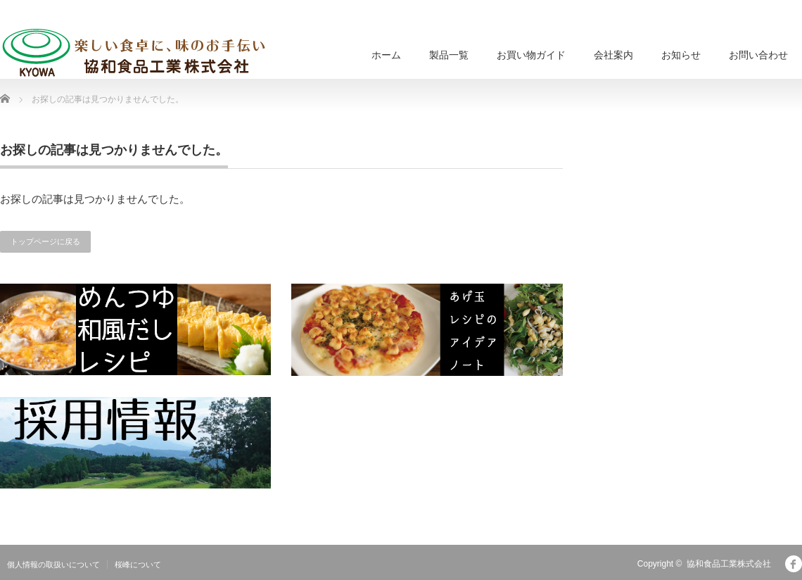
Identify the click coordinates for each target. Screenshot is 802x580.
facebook (793, 563)
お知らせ (681, 55)
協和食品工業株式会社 (729, 564)
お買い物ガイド (531, 55)
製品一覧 (449, 55)
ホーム (386, 55)
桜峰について (138, 564)
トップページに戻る (45, 241)
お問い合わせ (758, 55)
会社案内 (613, 55)
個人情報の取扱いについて (53, 564)
